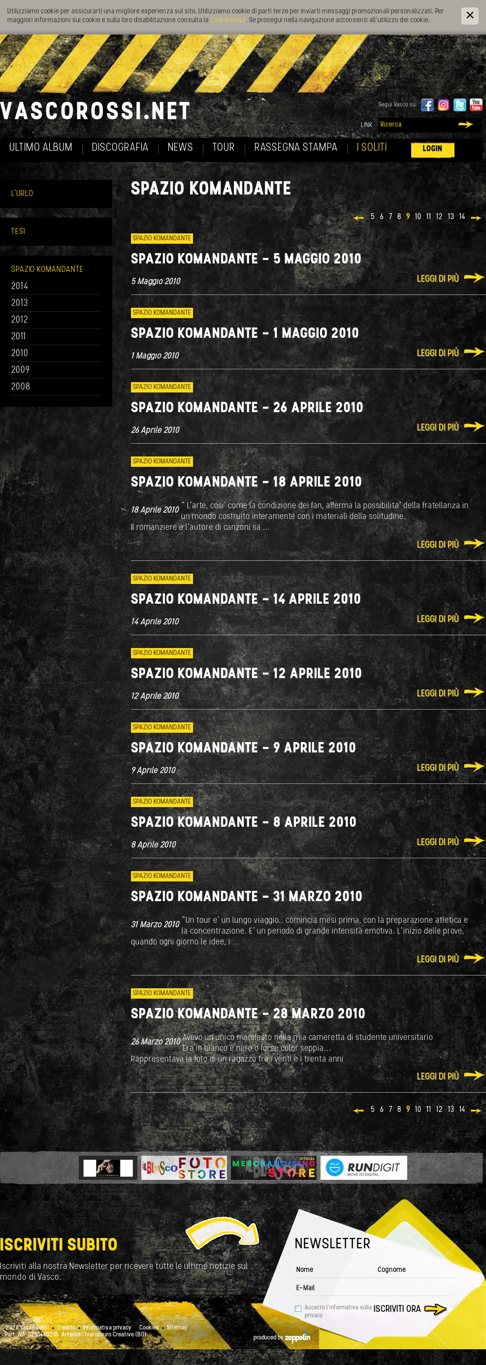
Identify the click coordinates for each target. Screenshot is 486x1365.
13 (451, 217)
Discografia (120, 148)
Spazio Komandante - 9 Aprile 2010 (243, 748)
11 (428, 217)
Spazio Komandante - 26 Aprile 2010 (247, 408)
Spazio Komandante (47, 269)
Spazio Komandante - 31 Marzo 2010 (247, 897)
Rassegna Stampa (296, 148)
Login (433, 149)
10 (418, 217)
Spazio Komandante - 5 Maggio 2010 (246, 259)
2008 (21, 387)
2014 (20, 287)
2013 (19, 303)
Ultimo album (41, 148)
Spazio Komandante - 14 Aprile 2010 (246, 600)
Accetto (338, 1312)
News (181, 148)
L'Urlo (22, 194)
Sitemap (177, 1328)
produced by (282, 1338)
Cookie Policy (228, 20)
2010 (20, 353)
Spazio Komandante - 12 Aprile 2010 (246, 674)
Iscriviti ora (397, 1309)
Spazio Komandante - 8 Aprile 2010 (244, 823)
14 (462, 217)
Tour (224, 148)
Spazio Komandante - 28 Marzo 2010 (248, 1014)
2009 (20, 370)
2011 (18, 337)
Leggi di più (438, 279)
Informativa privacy (107, 1328)
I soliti (372, 148)
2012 (20, 320)
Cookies (149, 1328)
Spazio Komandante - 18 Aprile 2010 (246, 482)
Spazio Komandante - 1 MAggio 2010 (245, 334)
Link (367, 125)
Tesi (18, 232)
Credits (66, 1328)
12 (439, 217)
